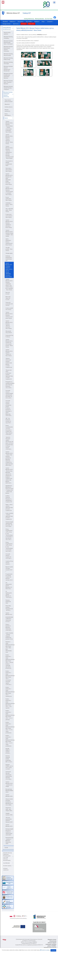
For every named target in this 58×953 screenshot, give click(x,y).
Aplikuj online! (31, 23)
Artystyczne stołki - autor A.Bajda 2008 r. (9, 809)
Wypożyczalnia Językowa (8, 33)
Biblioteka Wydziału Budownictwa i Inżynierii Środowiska (8, 49)
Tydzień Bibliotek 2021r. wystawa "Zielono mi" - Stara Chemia (9, 352)
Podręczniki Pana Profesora (9, 336)
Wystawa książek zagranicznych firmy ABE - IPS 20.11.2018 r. (9, 524)
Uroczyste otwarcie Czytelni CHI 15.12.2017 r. (9, 556)
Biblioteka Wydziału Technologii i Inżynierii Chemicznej (8, 94)
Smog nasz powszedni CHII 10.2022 (9, 304)
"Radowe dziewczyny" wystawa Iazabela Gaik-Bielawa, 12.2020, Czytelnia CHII (9, 363)
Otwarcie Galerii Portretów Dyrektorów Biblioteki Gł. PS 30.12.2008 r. (9, 802)
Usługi (43, 21)
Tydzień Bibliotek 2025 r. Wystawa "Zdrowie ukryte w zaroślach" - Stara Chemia (9, 190)
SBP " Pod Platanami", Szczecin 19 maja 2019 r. (8, 420)
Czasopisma (50, 21)
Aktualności (7, 104)
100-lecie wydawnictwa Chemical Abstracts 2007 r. (9, 820)
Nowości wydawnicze (7, 110)
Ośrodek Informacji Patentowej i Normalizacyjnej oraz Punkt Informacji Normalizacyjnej (8, 856)
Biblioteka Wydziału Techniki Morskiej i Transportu (8, 88)
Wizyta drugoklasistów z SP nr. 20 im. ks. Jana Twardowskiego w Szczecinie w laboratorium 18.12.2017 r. (9, 534)
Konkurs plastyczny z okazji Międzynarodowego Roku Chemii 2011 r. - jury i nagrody (10, 703)
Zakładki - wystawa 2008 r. (9, 814)
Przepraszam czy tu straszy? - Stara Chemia (9, 216)
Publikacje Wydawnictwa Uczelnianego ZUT (9, 258)
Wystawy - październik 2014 (8, 601)
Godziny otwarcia (8, 107)
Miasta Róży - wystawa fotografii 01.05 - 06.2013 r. (9, 608)
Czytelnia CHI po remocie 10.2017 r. (9, 562)
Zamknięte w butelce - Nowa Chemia (9, 204)
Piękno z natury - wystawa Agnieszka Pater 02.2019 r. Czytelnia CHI (9, 507)
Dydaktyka (37, 21)
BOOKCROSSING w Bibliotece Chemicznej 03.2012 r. (9, 619)
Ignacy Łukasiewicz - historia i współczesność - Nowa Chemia (9, 242)
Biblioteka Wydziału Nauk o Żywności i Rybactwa (8, 82)
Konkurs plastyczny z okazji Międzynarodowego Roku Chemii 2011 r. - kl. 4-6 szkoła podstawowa (10, 727)
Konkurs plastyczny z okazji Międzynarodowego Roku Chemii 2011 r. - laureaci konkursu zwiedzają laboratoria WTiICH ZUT (10, 661)
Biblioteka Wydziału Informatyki (8, 62)
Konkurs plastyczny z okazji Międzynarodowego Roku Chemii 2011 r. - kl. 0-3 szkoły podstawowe (10, 741)
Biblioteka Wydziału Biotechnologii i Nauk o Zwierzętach (8, 42)
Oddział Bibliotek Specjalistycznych (8, 28)
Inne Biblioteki (8, 863)
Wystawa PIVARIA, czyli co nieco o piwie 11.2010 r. (9, 767)
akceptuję (53, 950)
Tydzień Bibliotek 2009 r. (9, 795)
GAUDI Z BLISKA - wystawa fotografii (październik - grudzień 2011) (9, 636)
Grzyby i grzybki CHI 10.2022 (9, 308)
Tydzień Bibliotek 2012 (9, 613)
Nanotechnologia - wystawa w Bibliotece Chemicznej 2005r (9, 840)
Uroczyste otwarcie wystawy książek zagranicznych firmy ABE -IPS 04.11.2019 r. (9, 394)
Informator (23, 23)
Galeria (9, 118)
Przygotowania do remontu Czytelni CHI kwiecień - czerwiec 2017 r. (9, 577)
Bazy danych (21, 21)
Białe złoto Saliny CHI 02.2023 (8, 298)
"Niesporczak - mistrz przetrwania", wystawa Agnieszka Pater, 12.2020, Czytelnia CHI (9, 374)
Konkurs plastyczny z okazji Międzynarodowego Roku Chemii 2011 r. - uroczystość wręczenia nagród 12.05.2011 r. (10, 677)
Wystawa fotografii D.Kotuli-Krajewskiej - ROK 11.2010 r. (9, 759)
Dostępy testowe (7, 23)
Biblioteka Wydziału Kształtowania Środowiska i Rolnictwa (8, 76)
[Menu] (54, 2)
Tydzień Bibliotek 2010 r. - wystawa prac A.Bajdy (9, 784)
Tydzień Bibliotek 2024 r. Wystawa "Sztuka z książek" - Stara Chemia (9, 233)
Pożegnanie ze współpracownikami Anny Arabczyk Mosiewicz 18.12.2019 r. (10, 384)
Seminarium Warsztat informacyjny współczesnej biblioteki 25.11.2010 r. (9, 775)
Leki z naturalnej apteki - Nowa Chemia (9, 210)
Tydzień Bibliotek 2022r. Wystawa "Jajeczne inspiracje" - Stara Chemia (9, 324)
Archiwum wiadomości (6, 869)
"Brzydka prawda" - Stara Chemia (9, 249)
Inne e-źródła (29, 21)
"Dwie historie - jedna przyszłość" (9, 100)
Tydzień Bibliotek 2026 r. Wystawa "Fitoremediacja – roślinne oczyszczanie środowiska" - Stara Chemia (9, 127)
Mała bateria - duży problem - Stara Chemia (9, 170)
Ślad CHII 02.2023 (8, 293)
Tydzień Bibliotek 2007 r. (9, 825)
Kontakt (6, 847)
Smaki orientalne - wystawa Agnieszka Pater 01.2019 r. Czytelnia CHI (9, 516)
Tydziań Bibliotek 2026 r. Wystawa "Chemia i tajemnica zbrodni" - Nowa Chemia (9, 139)
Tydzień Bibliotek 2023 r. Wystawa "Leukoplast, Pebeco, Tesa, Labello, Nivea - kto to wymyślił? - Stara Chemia (9, 284)
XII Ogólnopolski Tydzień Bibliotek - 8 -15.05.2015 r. (9, 594)
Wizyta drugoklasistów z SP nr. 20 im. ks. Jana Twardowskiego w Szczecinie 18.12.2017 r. (9, 547)
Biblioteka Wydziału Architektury (8, 37)
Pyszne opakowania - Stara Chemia (9, 199)
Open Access (16, 23)
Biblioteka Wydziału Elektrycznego (8, 58)
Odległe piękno (9, 253)
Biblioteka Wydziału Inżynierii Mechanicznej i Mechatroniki (8, 69)
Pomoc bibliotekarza (9, 114)
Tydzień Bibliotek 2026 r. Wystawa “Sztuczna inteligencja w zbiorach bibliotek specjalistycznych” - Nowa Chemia (10, 152)
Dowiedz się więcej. (45, 950)
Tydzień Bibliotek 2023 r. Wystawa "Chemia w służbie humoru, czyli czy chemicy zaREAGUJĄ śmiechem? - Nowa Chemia (9, 269)
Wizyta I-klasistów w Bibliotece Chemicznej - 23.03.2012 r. (9, 627)
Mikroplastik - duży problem (9, 331)
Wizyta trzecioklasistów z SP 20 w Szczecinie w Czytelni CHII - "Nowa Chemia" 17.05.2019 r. (9, 430)
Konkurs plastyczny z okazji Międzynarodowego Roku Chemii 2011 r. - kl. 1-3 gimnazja (10, 715)
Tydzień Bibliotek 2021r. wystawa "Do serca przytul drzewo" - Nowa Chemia (9, 343)
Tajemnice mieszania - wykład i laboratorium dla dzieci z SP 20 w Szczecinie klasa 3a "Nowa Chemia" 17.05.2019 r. (9, 443)
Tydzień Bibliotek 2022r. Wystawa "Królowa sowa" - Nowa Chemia (9, 315)
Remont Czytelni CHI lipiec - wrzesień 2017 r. (9, 569)
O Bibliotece (13, 21)
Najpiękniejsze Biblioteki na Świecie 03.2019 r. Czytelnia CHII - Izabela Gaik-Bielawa (9, 489)
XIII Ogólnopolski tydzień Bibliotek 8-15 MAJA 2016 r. (9, 585)
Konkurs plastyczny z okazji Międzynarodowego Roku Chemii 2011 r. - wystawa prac (10, 692)
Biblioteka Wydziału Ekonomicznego (8, 54)
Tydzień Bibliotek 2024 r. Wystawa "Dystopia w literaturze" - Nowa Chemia (9, 223)
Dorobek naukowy (8, 865)
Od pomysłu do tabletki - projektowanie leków (9, 163)
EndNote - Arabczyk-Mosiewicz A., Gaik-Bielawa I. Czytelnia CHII (9, 499)
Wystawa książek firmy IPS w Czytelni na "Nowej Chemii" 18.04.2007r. (9, 832)
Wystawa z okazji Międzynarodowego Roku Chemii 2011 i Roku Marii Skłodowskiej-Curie (10, 647)
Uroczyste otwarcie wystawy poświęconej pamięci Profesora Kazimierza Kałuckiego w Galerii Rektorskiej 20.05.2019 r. (9, 408)
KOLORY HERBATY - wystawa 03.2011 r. (8, 751)
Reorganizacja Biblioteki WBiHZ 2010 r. (9, 790)
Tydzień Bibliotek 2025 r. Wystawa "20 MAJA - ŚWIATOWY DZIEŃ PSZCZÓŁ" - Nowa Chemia (9, 179)
